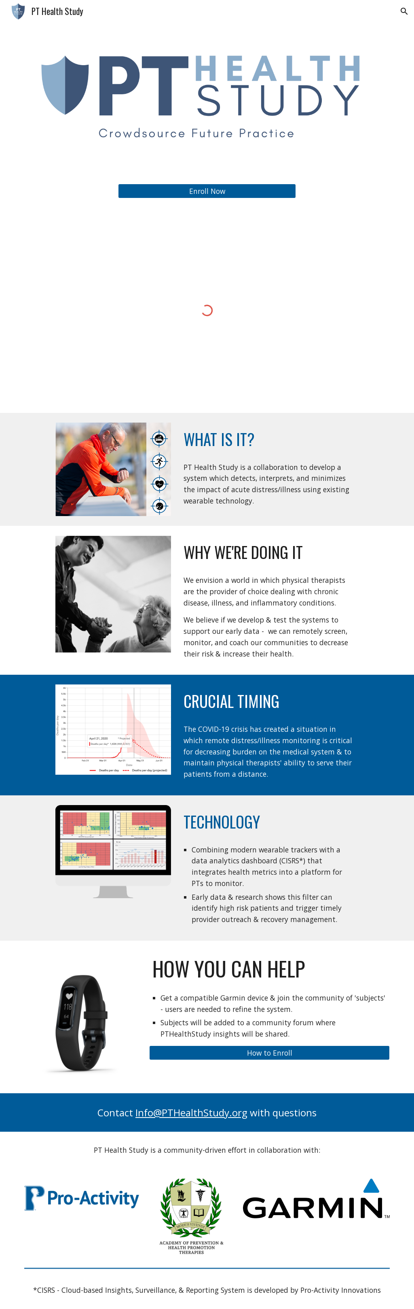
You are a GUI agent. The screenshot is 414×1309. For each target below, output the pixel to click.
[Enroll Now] (207, 191)
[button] (404, 11)
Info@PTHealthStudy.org (191, 1112)
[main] (269, 439)
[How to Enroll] (269, 1053)
